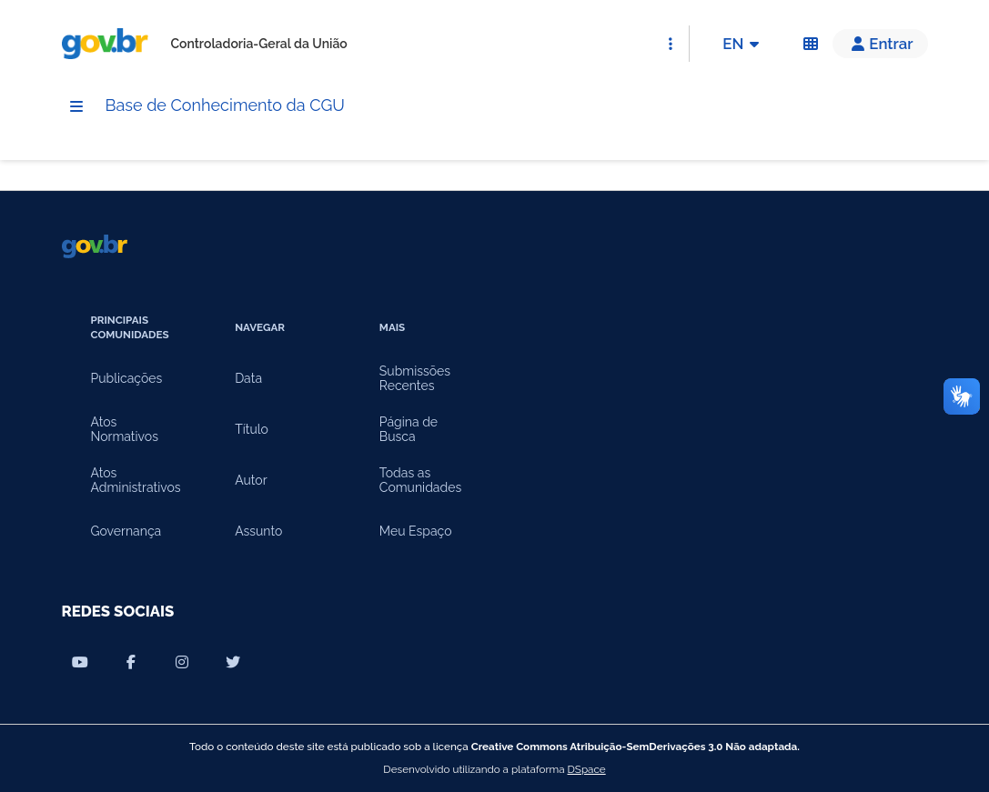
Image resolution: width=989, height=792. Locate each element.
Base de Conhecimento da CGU (240, 106)
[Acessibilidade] (810, 43)
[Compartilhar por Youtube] (80, 662)
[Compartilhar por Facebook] (131, 662)
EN (743, 44)
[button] (880, 43)
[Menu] (76, 107)
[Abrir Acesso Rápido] (670, 43)
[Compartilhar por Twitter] (233, 662)
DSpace (587, 769)
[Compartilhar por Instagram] (182, 662)
